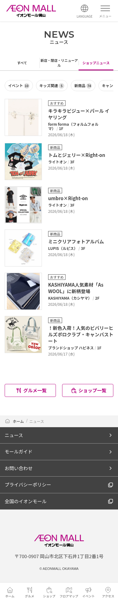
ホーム (15, 421)
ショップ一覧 (88, 390)
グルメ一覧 (31, 390)
